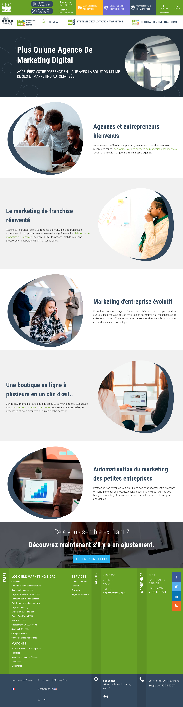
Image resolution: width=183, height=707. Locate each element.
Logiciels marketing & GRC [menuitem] (33, 577)
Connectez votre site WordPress (143, 7)
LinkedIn (176, 596)
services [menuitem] (79, 577)
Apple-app (107, 696)
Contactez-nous (114, 593)
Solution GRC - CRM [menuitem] (20, 629)
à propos (109, 575)
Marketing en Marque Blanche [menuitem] (24, 657)
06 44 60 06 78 (66, 5)
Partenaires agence (157, 581)
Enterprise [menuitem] (16, 661)
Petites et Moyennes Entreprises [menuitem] (26, 648)
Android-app (104, 696)
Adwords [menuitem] (76, 590)
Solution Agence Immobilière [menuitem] (24, 638)
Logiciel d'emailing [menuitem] (19, 607)
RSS (176, 606)
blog (152, 575)
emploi (107, 588)
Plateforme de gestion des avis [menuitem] (25, 603)
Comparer (56, 22)
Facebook (176, 577)
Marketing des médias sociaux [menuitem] (25, 599)
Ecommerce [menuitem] (16, 666)
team (106, 584)
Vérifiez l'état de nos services (90, 7)
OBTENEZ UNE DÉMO (91, 559)
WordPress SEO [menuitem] (18, 620)
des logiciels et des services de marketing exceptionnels (145, 149)
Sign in (177, 8)
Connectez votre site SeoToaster (117, 7)
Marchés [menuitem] (18, 644)
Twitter (176, 586)
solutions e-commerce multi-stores (30, 407)
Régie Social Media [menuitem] (80, 594)
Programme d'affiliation (157, 589)
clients (108, 579)
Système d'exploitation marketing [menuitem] (26, 586)
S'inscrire (164, 8)
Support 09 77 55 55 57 (162, 685)
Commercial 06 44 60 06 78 (164, 680)
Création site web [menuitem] (79, 581)
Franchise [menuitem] (15, 653)
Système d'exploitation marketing (100, 21)
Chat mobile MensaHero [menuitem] (22, 590)
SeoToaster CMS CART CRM (159, 22)
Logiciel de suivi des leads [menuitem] (23, 612)
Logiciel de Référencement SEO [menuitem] (25, 594)
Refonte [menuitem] (75, 586)
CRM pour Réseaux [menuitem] (19, 633)
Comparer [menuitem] (15, 581)
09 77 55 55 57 (66, 12)
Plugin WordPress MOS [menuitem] (22, 616)
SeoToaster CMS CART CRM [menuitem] (24, 625)
